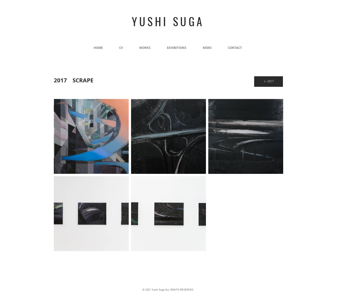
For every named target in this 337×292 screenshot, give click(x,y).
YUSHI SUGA (168, 21)
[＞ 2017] (268, 81)
